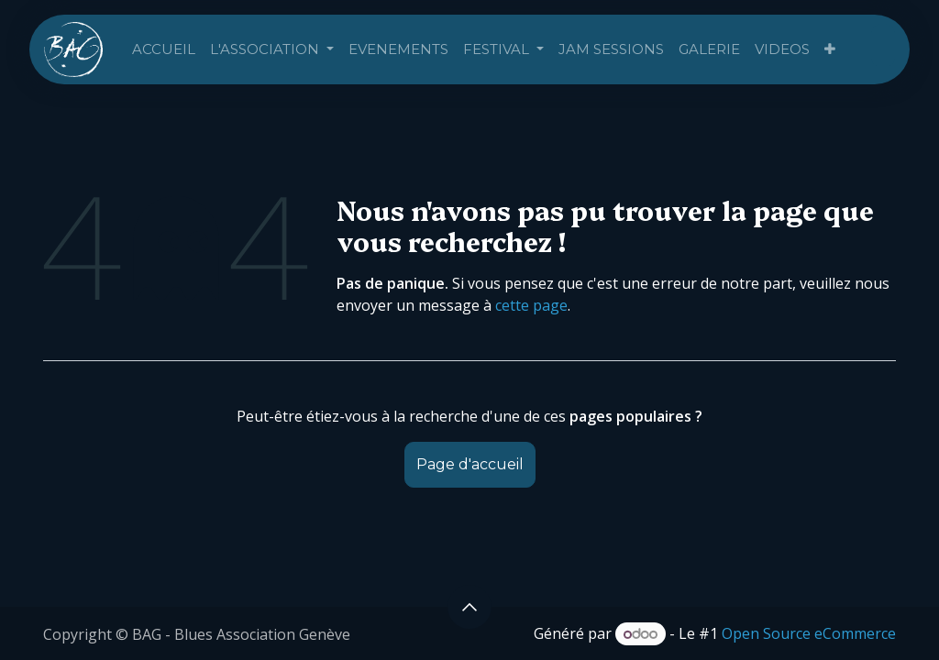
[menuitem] (164, 50)
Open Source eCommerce (809, 633)
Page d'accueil (470, 464)
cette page (531, 305)
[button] (469, 607)
